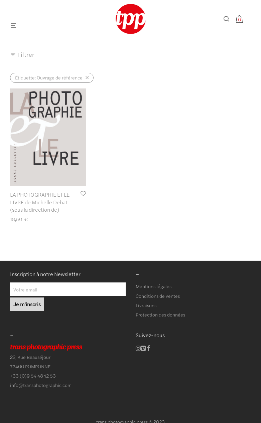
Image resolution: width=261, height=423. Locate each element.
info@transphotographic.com (41, 385)
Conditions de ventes (158, 295)
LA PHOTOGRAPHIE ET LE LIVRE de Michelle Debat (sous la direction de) (40, 202)
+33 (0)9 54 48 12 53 (33, 375)
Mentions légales (153, 286)
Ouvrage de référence (49, 77)
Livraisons (146, 305)
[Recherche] (228, 19)
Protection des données (160, 314)
